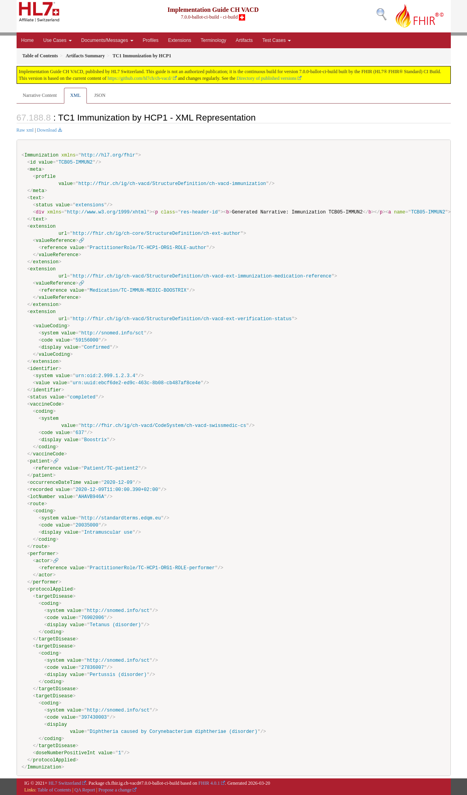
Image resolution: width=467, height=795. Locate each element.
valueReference (56, 240)
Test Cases (276, 40)
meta (35, 169)
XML (75, 95)
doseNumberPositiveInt (66, 753)
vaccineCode (45, 404)
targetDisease (54, 596)
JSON (99, 95)
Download (47, 130)
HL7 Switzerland (65, 783)
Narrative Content (40, 95)
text (35, 198)
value (46, 162)
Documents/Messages (107, 40)
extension (43, 226)
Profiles (151, 40)
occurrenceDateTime (55, 482)
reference (54, 247)
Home (27, 40)
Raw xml (25, 130)
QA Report (85, 790)
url (62, 233)
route (37, 503)
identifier (44, 368)
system (49, 333)
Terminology (213, 40)
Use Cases (57, 40)
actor (43, 560)
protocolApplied (51, 589)
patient (40, 461)
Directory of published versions (266, 78)
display (51, 347)
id (33, 162)
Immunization (41, 155)
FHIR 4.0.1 (209, 783)
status (44, 205)
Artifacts (244, 40)
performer (43, 553)
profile (46, 176)
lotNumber (43, 496)
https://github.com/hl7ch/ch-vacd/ (139, 78)
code (47, 340)
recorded (41, 489)
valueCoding (51, 326)
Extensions (179, 40)
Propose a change (114, 790)
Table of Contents (54, 790)
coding (44, 411)
